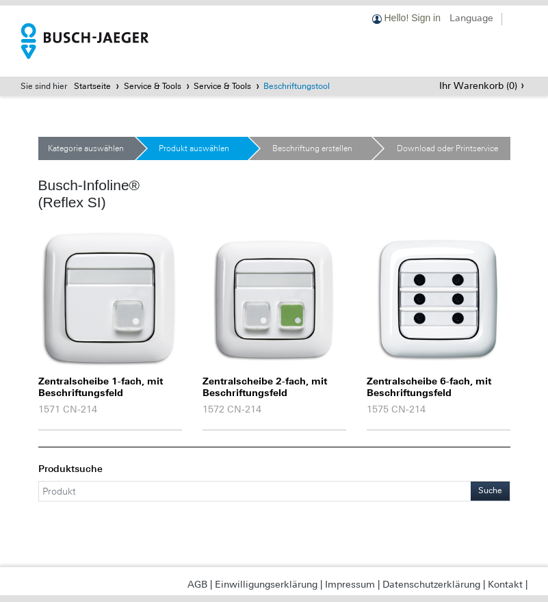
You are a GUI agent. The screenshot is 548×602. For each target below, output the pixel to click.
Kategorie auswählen (86, 148)
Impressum (350, 584)
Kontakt (505, 584)
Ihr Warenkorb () (478, 85)
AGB (197, 584)
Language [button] (471, 17)
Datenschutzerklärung (431, 584)
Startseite (92, 86)
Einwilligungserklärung (266, 584)
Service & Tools (152, 86)
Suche (490, 490)
